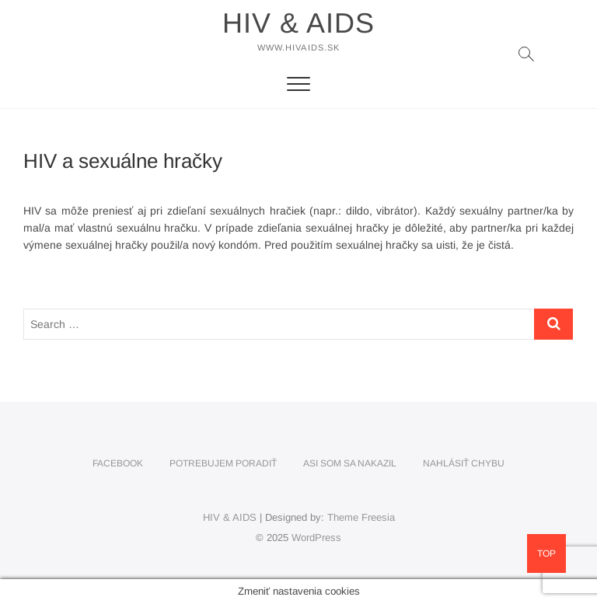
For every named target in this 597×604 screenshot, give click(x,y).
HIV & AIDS (298, 23)
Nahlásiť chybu (463, 463)
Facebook (118, 463)
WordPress (316, 537)
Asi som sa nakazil (349, 463)
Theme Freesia (361, 517)
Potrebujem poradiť (223, 463)
